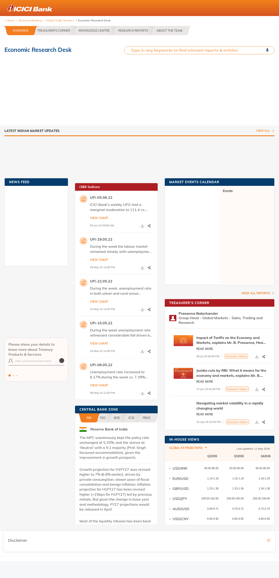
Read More (204, 349)
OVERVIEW (21, 30)
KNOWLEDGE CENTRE (94, 30)
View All (263, 130)
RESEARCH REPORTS (133, 30)
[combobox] (188, 449)
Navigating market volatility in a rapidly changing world (229, 405)
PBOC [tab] (147, 418)
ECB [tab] (131, 418)
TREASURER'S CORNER (53, 30)
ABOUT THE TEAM (169, 30)
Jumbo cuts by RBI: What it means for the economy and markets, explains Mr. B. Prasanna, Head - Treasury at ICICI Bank (231, 373)
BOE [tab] (117, 418)
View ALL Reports (255, 293)
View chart (99, 218)
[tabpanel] (36, 363)
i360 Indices (89, 187)
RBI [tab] (89, 418)
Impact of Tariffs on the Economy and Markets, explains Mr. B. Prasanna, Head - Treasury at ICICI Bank (232, 340)
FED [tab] (103, 418)
